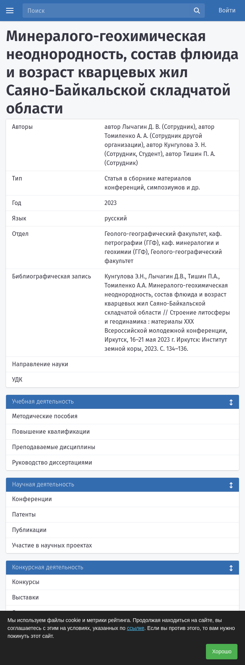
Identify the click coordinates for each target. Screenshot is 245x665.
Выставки (25, 597)
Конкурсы (25, 582)
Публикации (29, 530)
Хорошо (221, 651)
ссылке (135, 628)
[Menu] (10, 10)
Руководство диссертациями (52, 462)
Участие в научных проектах (52, 545)
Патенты (24, 514)
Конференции (32, 499)
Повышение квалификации (51, 431)
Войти (227, 10)
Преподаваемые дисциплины (53, 447)
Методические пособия (45, 416)
